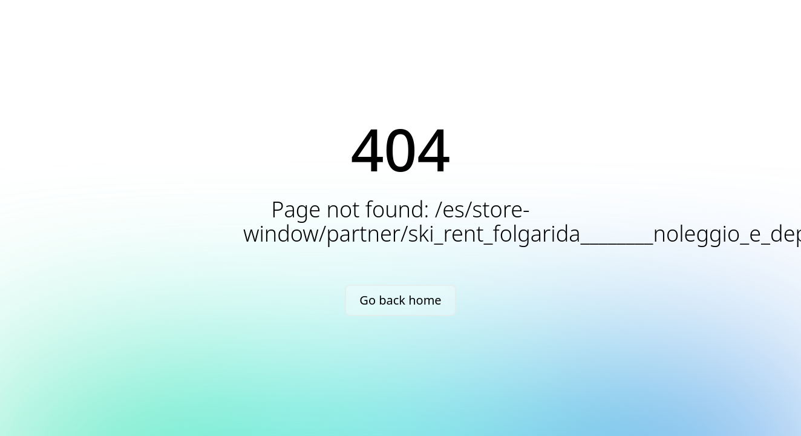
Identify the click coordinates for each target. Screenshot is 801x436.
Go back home (400, 300)
